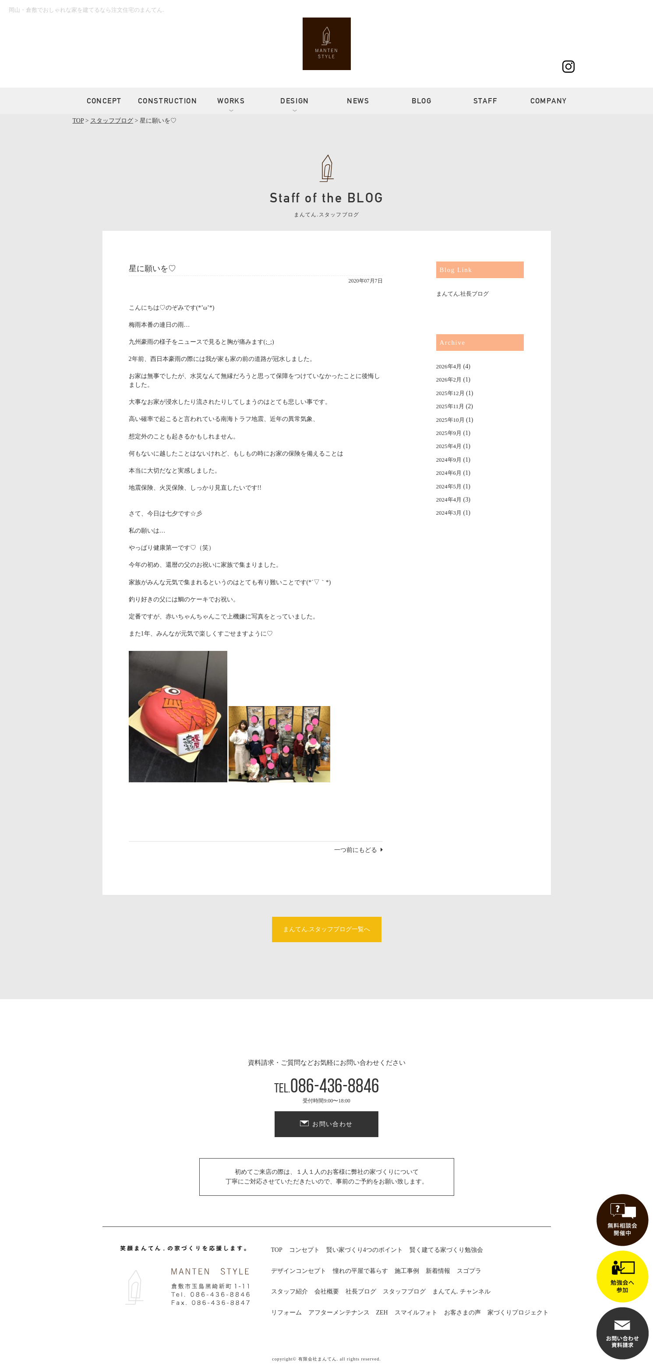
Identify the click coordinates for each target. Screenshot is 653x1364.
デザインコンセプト (298, 1271)
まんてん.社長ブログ (462, 293)
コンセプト (304, 1250)
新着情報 (438, 1271)
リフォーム (286, 1312)
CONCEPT (104, 100)
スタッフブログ (404, 1291)
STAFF (485, 100)
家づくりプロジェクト (518, 1312)
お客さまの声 (462, 1312)
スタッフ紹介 (289, 1291)
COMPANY (548, 100)
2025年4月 (449, 446)
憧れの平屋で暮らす (360, 1271)
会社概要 (326, 1291)
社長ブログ (361, 1291)
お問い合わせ (332, 1124)
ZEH (382, 1312)
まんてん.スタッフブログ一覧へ (327, 929)
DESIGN (294, 100)
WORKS (231, 100)
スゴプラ (469, 1271)
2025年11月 (450, 406)
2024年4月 (449, 499)
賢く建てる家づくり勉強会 (446, 1250)
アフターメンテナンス (339, 1312)
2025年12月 (450, 393)
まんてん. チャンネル (461, 1291)
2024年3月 (449, 512)
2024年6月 (449, 473)
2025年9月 (449, 433)
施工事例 (407, 1271)
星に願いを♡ (152, 268)
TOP (276, 1250)
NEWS (358, 100)
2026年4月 (449, 366)
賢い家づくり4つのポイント (364, 1250)
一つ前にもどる (355, 850)
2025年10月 (450, 420)
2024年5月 (449, 486)
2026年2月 (449, 379)
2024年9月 (449, 459)
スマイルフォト (416, 1312)
